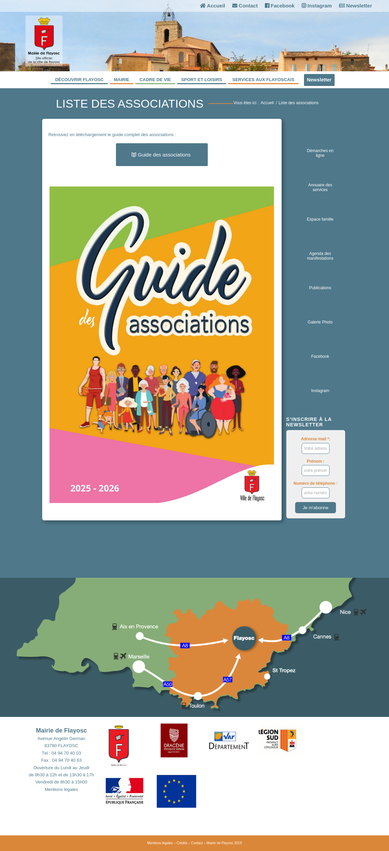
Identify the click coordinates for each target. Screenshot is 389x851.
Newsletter (355, 5)
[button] (131, 745)
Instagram (317, 5)
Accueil (212, 5)
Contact (245, 5)
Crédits (181, 843)
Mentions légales (61, 789)
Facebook (279, 5)
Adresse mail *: (315, 445)
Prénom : (316, 467)
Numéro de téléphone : (315, 489)
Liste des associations (129, 103)
